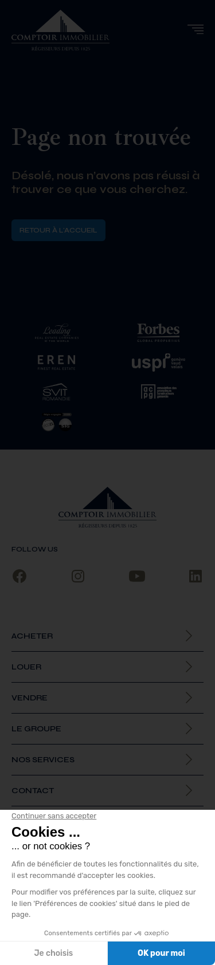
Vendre (29, 698)
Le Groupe (36, 729)
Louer (26, 667)
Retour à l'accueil (58, 230)
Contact (32, 790)
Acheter (32, 636)
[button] (195, 29)
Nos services (43, 760)
